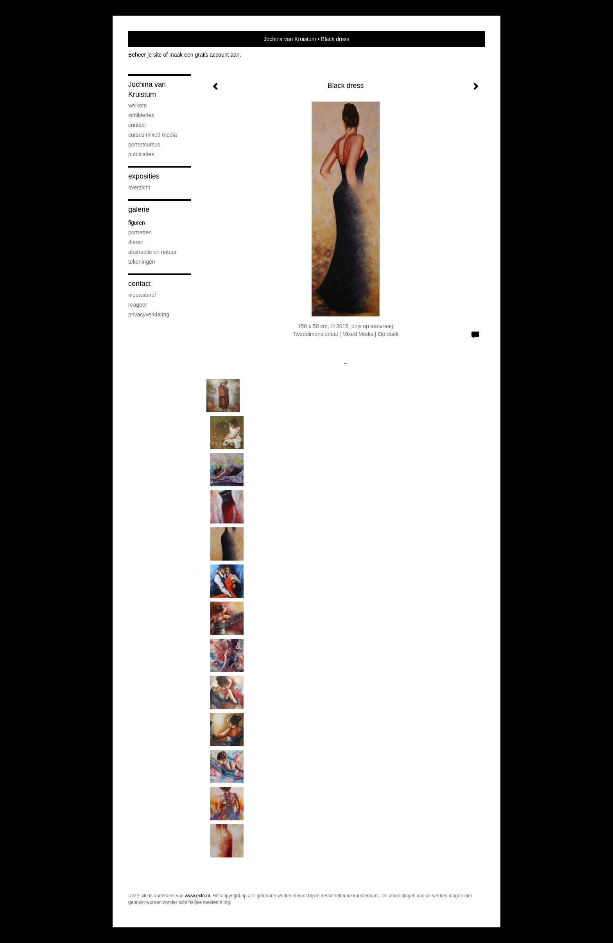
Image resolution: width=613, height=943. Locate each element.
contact (137, 125)
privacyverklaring (148, 314)
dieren (135, 242)
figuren (136, 223)
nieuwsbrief (142, 295)
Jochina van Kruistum (290, 39)
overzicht (139, 187)
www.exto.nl (197, 895)
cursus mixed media (152, 135)
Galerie (138, 209)
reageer (137, 305)
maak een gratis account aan (204, 55)
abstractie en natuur (152, 252)
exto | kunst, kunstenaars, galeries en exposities (150, 39)
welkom (137, 105)
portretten (140, 232)
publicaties (141, 154)
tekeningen (141, 262)
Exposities (144, 176)
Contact (139, 284)
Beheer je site (145, 55)
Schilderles (141, 115)
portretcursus (144, 144)
